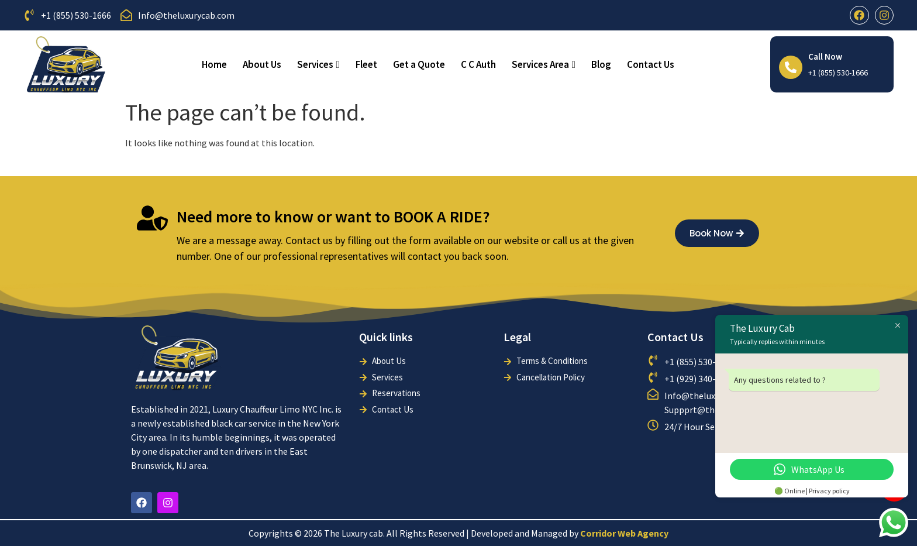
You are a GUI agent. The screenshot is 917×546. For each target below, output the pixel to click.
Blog (601, 64)
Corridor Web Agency (624, 533)
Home (214, 64)
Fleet (366, 64)
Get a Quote (419, 64)
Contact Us (650, 64)
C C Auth (478, 64)
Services (318, 64)
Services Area (543, 64)
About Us (262, 64)
